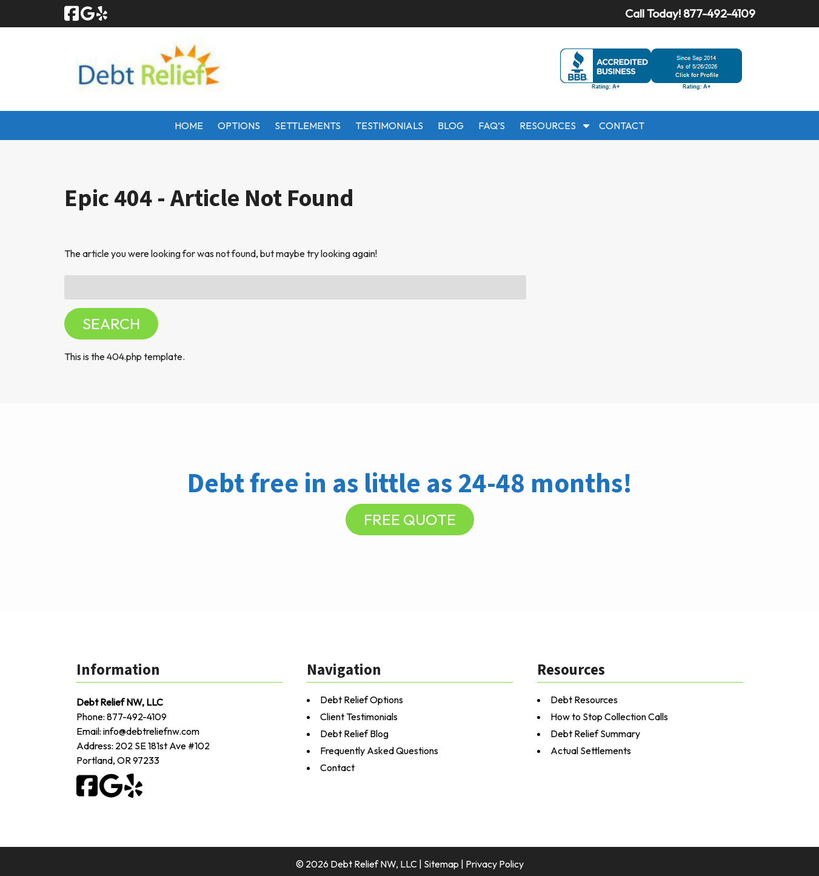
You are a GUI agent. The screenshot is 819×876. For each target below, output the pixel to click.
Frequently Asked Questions (379, 750)
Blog (451, 125)
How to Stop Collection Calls (609, 716)
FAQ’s (491, 125)
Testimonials (389, 125)
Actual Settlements (590, 750)
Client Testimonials (359, 716)
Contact (621, 125)
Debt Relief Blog (354, 733)
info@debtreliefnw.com (151, 731)
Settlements (308, 125)
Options (239, 125)
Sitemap (441, 864)
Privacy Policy (495, 864)
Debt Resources (584, 700)
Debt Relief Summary (595, 733)
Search (111, 323)
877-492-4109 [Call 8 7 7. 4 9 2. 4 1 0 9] (137, 716)
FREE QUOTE (410, 519)
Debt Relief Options (361, 700)
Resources (548, 125)
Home (189, 125)
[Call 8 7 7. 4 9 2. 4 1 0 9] (719, 13)
